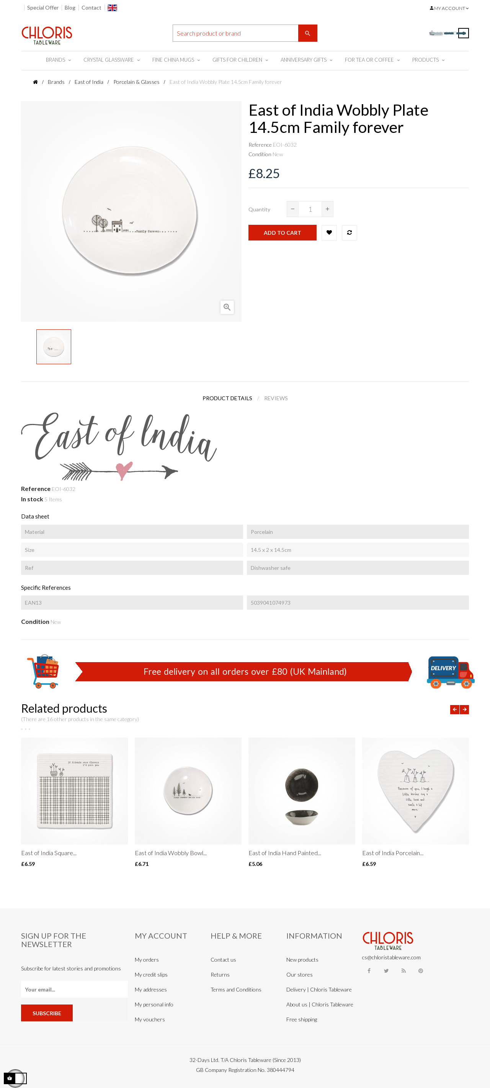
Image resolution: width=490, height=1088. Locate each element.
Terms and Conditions (236, 989)
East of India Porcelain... (392, 852)
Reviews (276, 398)
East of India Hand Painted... (284, 852)
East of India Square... (49, 852)
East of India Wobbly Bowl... (171, 852)
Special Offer (43, 7)
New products (302, 959)
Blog (70, 7)
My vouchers (150, 1019)
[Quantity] (310, 209)
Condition (259, 154)
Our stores (299, 974)
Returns (220, 974)
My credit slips (151, 974)
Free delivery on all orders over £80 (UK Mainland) (245, 671)
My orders (147, 959)
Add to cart (282, 232)
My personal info (154, 1004)
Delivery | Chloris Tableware (319, 989)
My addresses (151, 989)
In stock (32, 498)
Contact (91, 7)
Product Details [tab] (227, 398)
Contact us (223, 959)
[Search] (245, 33)
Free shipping (301, 1019)
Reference (260, 144)
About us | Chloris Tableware (319, 1004)
